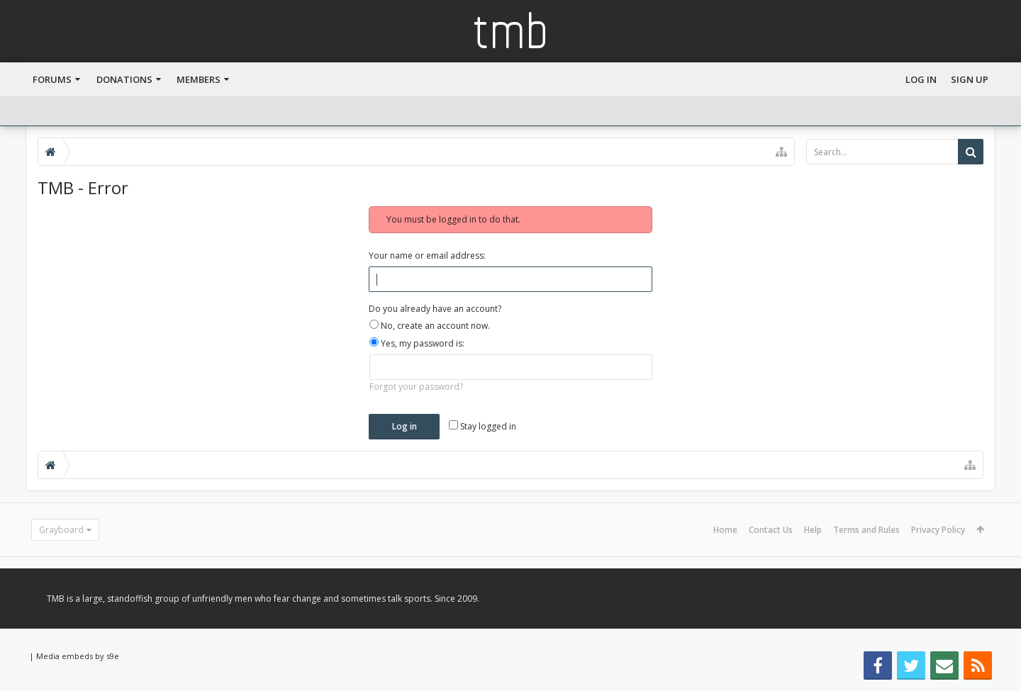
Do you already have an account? (435, 309)
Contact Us (771, 530)
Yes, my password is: (416, 343)
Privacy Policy (938, 530)
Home (725, 530)
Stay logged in (482, 426)
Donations (124, 79)
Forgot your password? (416, 387)
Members (199, 79)
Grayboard (61, 530)
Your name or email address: (427, 255)
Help (813, 530)
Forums (52, 79)
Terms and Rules (866, 530)
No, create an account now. (429, 326)
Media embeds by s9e (77, 656)
